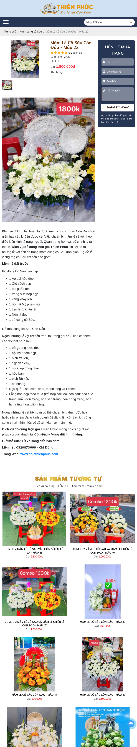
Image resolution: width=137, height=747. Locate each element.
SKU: (53, 61)
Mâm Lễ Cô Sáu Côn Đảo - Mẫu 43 (102, 694)
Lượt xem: (56, 56)
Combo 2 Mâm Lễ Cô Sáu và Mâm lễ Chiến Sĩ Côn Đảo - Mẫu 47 (34, 623)
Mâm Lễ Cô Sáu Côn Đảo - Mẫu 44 (34, 694)
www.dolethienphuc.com (39, 454)
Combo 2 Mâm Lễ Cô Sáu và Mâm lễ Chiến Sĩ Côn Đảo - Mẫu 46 (102, 550)
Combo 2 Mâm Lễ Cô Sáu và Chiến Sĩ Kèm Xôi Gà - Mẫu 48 (34, 550)
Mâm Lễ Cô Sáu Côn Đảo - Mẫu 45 (102, 622)
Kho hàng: (56, 72)
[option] (25, 59)
